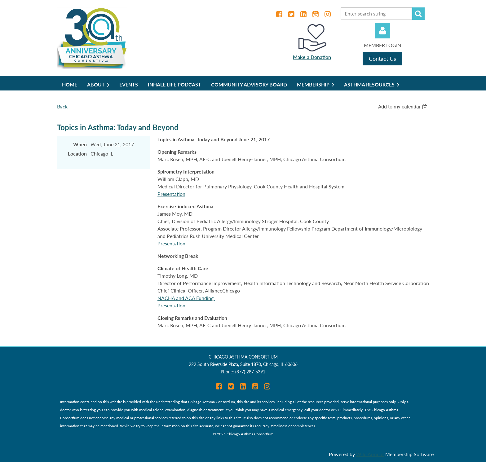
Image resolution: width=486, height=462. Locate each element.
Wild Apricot (370, 454)
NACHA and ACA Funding (186, 298)
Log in (382, 30)
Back (62, 106)
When (80, 144)
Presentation (171, 194)
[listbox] (403, 107)
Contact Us (382, 58)
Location (77, 153)
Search (418, 13)
